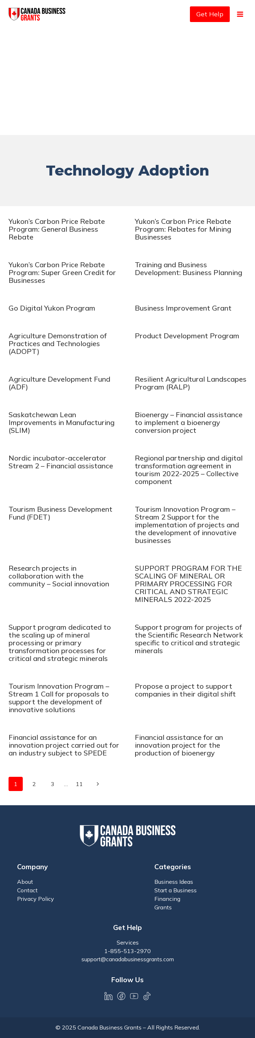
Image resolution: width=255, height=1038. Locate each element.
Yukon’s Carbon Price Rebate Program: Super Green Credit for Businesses (62, 272)
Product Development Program (187, 335)
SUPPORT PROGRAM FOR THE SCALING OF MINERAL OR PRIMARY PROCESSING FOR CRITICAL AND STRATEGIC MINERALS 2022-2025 (188, 584)
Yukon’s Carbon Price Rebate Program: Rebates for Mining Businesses (183, 229)
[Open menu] (239, 14)
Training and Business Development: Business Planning (188, 268)
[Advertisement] (127, 81)
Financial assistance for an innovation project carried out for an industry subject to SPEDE (64, 745)
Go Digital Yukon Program (52, 307)
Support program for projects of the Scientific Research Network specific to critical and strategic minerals (189, 639)
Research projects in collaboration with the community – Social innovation (59, 576)
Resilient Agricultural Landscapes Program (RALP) (190, 383)
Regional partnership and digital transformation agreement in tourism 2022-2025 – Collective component (189, 469)
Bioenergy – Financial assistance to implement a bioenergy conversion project (189, 422)
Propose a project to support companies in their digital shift (185, 690)
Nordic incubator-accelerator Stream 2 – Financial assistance (61, 461)
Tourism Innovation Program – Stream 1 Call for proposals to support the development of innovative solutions (59, 698)
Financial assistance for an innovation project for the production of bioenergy (179, 745)
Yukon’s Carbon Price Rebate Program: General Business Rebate (57, 229)
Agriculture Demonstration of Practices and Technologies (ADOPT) (58, 343)
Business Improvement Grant (183, 307)
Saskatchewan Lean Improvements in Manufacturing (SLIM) (62, 422)
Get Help (209, 14)
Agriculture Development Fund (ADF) (59, 383)
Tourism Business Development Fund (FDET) (60, 513)
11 (79, 783)
